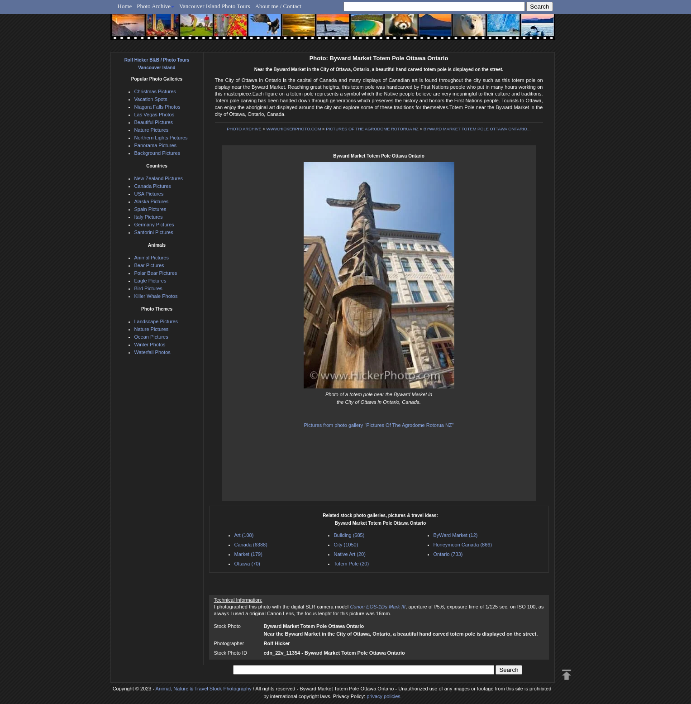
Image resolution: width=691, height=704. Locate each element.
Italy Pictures (148, 217)
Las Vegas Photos (154, 114)
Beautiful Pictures (153, 122)
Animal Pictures (151, 257)
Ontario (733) (448, 554)
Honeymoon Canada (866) (463, 544)
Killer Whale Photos (156, 296)
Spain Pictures (150, 209)
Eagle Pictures (150, 280)
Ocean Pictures (151, 337)
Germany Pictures (154, 224)
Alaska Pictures (151, 201)
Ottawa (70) (247, 563)
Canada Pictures (152, 186)
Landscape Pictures (156, 321)
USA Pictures (149, 193)
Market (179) (248, 554)
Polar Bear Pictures (155, 273)
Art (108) (244, 535)
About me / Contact (278, 6)
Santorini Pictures (153, 232)
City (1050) (346, 544)
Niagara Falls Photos (157, 107)
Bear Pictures (149, 265)
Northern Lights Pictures (161, 137)
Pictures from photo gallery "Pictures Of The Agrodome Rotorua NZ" (378, 425)
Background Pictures (157, 153)
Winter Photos (150, 344)
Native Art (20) (350, 554)
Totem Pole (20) (351, 563)
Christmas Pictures (155, 91)
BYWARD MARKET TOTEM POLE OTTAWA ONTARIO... (477, 129)
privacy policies (383, 696)
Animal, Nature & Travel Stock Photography (204, 688)
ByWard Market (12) (456, 535)
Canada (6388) (250, 544)
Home (125, 6)
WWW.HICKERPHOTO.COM (293, 129)
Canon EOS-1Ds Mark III (378, 606)
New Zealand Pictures (158, 178)
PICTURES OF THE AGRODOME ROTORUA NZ (372, 129)
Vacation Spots (150, 99)
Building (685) (349, 535)
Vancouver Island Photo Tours (214, 6)
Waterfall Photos (152, 352)
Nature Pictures (151, 130)
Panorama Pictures (155, 145)
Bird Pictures (148, 288)
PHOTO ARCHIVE (244, 129)
